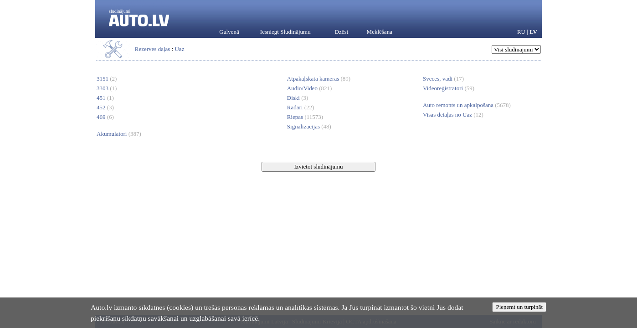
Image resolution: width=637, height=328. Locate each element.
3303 (107, 88)
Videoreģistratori (448, 88)
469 (105, 116)
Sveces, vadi (443, 78)
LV (533, 31)
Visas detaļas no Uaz (453, 114)
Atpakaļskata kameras (318, 78)
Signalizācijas (309, 126)
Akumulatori (119, 133)
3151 (107, 78)
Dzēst (342, 31)
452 (105, 107)
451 (105, 97)
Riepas (305, 116)
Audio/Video (309, 88)
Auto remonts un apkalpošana (467, 105)
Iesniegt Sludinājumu (285, 31)
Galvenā (229, 31)
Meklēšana (379, 31)
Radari (300, 107)
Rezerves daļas (152, 49)
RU (521, 31)
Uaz (179, 49)
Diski (297, 97)
